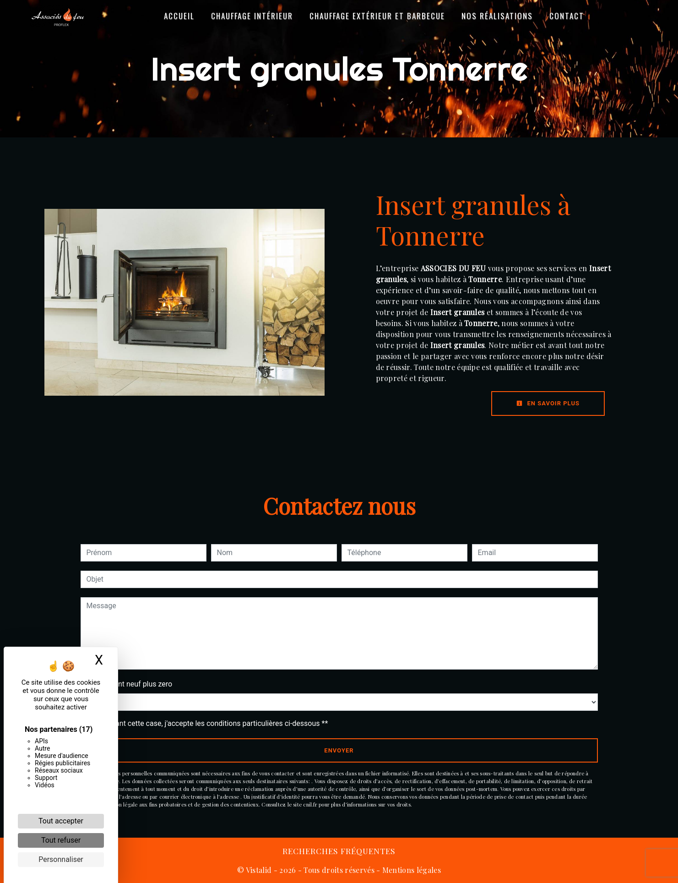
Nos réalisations (497, 16)
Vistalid (259, 870)
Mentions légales (410, 870)
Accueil (179, 16)
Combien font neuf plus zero (127, 684)
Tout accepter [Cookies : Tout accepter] (60, 821)
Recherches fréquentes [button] (339, 850)
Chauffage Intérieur (252, 16)
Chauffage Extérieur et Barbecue (377, 16)
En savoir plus (548, 403)
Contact (566, 16)
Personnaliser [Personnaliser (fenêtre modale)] (60, 859)
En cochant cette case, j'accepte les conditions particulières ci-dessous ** (209, 723)
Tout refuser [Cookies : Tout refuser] (61, 840)
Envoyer (338, 750)
